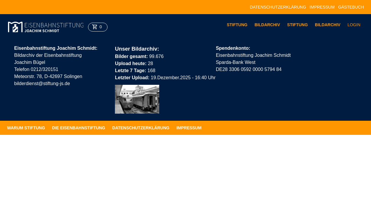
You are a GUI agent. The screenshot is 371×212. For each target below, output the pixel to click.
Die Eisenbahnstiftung (78, 127)
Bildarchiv (267, 24)
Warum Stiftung (26, 127)
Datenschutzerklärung (278, 7)
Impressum (322, 7)
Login (353, 24)
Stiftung (237, 24)
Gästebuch (351, 7)
